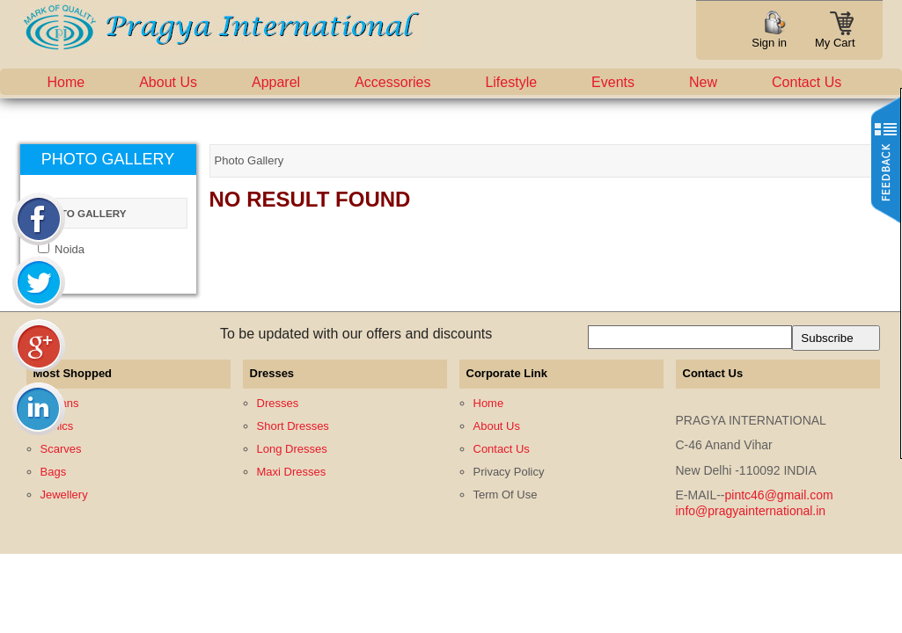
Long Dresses (292, 448)
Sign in (769, 42)
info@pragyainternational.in (751, 511)
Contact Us (806, 82)
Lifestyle (511, 82)
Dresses (278, 403)
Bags (53, 471)
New (703, 82)
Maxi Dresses (291, 471)
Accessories (392, 82)
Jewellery (64, 494)
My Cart (835, 37)
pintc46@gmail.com (779, 495)
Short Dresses (293, 426)
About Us (168, 82)
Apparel (276, 82)
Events (612, 82)
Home (66, 82)
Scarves (61, 448)
